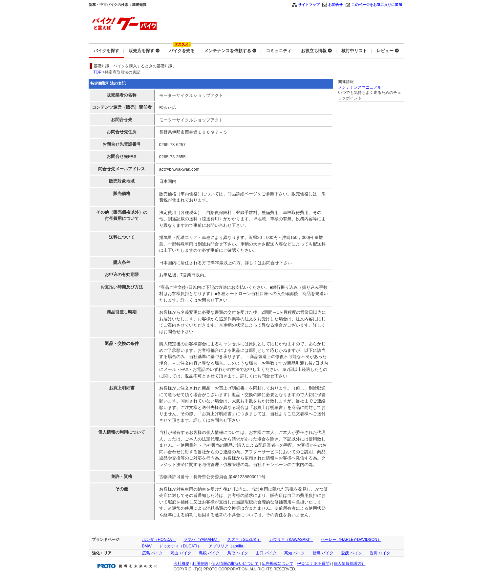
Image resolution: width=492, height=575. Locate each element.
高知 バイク (294, 553)
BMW (147, 546)
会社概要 (181, 563)
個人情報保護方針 (349, 563)
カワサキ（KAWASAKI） (291, 539)
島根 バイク (209, 553)
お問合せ (335, 5)
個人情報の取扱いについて (235, 563)
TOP (97, 72)
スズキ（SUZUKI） (244, 539)
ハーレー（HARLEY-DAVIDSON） (351, 539)
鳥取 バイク (237, 553)
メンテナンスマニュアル (359, 87)
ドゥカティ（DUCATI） (180, 546)
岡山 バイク (180, 553)
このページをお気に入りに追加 (377, 5)
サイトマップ (309, 5)
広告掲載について (277, 563)
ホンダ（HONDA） (159, 539)
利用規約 (200, 563)
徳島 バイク (323, 553)
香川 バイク (380, 553)
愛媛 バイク (351, 553)
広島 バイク (152, 553)
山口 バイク (266, 553)
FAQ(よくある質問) (314, 563)
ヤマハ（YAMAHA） (201, 539)
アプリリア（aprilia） (228, 546)
